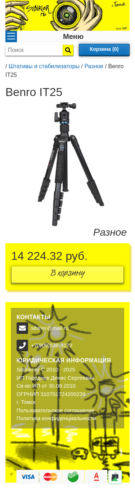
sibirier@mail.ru (49, 328)
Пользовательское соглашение (55, 410)
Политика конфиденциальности (56, 418)
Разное (93, 66)
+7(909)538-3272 (52, 345)
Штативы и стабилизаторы (44, 66)
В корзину (67, 274)
